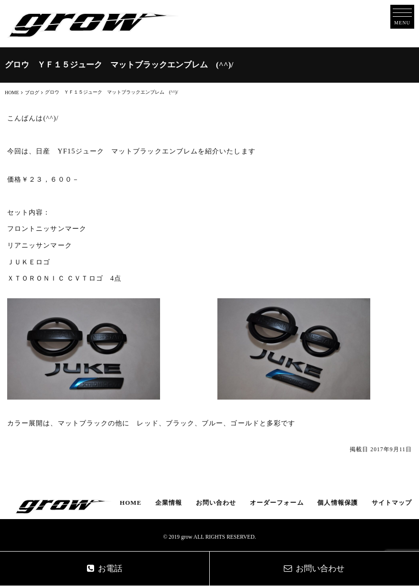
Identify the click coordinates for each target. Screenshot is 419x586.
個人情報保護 (337, 502)
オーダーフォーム (277, 502)
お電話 (104, 568)
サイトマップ (392, 502)
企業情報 (168, 502)
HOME (130, 502)
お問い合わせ (216, 502)
